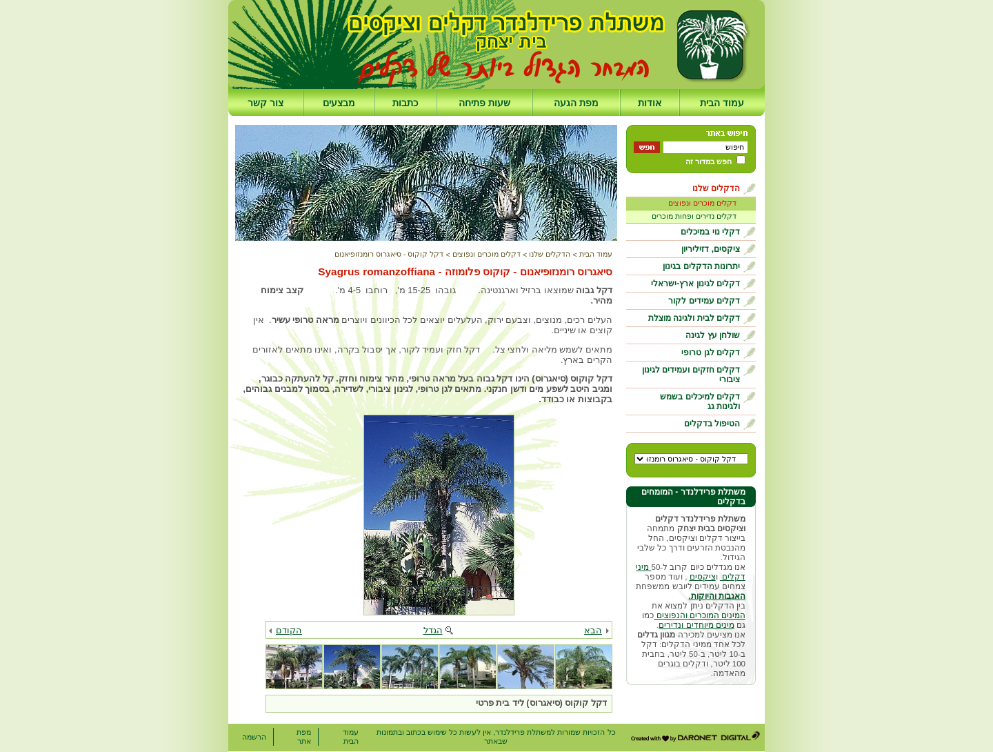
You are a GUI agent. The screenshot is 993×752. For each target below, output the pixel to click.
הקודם (289, 630)
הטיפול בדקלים (712, 423)
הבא (593, 630)
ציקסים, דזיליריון (710, 249)
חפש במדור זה (708, 161)
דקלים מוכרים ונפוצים (702, 203)
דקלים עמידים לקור (704, 301)
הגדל (433, 630)
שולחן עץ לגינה (712, 335)
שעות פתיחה (484, 102)
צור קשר (265, 102)
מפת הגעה (576, 102)
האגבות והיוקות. (717, 596)
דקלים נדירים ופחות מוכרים (694, 216)
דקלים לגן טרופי (710, 352)
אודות (649, 102)
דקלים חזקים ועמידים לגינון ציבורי (691, 374)
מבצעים (339, 102)
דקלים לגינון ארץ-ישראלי (695, 283)
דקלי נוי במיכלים (710, 232)
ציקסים (703, 577)
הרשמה (254, 737)
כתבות (405, 102)
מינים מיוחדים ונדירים (696, 625)
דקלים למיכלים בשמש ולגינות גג (700, 401)
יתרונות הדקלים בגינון (701, 266)
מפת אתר (304, 736)
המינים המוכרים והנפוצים (699, 615)
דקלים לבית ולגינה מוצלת (694, 318)
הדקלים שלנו (716, 188)
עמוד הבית (722, 102)
